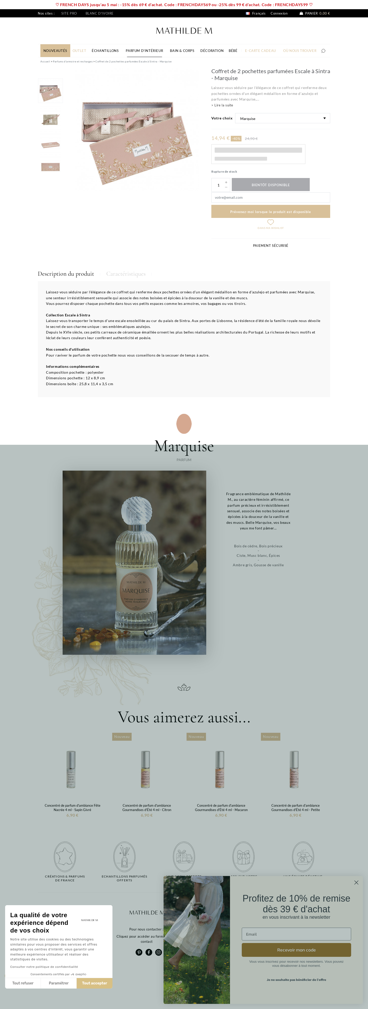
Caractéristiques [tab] (126, 274)
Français (256, 13)
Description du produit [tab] (66, 274)
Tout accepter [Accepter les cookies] (94, 983)
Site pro (69, 13)
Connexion (279, 13)
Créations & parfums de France (65, 878)
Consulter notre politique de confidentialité (44, 967)
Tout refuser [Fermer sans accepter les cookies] (22, 983)
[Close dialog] (356, 882)
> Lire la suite (222, 105)
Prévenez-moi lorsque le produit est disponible (270, 212)
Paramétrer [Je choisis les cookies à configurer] (58, 983)
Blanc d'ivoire (100, 13)
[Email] (296, 934)
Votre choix (222, 118)
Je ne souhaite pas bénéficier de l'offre (296, 979)
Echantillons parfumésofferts (124, 878)
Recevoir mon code (296, 949)
